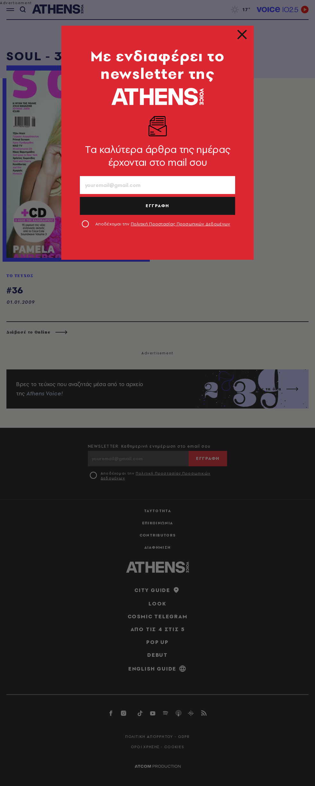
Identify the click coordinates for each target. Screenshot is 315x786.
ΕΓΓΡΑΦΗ (157, 205)
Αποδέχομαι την (162, 223)
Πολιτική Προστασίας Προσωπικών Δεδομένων (180, 224)
